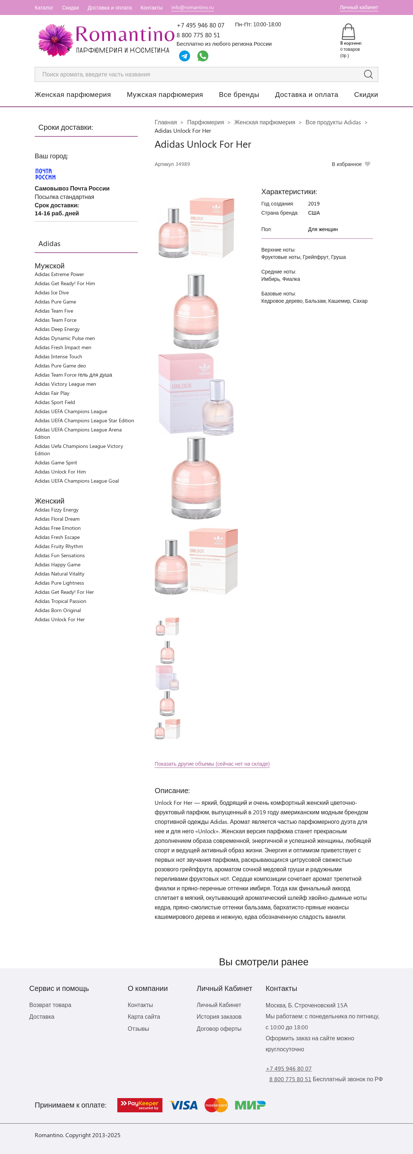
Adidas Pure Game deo (60, 365)
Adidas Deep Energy (57, 328)
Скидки (70, 7)
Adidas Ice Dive (52, 292)
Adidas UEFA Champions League (71, 411)
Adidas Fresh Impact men (63, 347)
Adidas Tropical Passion (60, 600)
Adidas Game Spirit (56, 462)
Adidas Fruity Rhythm (59, 546)
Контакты (152, 7)
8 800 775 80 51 (198, 35)
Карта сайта (144, 1016)
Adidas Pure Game (55, 301)
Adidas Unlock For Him (60, 471)
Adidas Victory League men (65, 383)
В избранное (347, 164)
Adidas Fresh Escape (57, 536)
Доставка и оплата (110, 7)
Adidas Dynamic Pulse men (65, 338)
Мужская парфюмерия (165, 94)
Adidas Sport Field (55, 402)
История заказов (219, 1016)
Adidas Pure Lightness (59, 582)
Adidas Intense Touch (58, 356)
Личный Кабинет (219, 1004)
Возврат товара (50, 1004)
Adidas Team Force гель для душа (73, 374)
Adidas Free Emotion (58, 527)
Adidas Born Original (58, 610)
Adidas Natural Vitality (59, 573)
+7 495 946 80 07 (200, 25)
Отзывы (138, 1028)
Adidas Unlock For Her (60, 619)
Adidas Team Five (54, 310)
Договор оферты (219, 1028)
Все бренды (239, 94)
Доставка (41, 1016)
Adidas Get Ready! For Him (65, 283)
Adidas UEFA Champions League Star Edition (84, 420)
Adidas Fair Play (52, 392)
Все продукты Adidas (333, 122)
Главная (166, 122)
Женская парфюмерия (73, 94)
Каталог (44, 7)
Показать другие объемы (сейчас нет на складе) (212, 763)
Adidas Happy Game (57, 564)
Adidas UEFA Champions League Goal (77, 480)
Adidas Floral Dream (57, 518)
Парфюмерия (205, 122)
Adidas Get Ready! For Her (64, 591)
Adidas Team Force (55, 319)
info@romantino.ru (192, 7)
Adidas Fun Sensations (60, 555)
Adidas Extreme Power (59, 274)
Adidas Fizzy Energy (57, 509)
